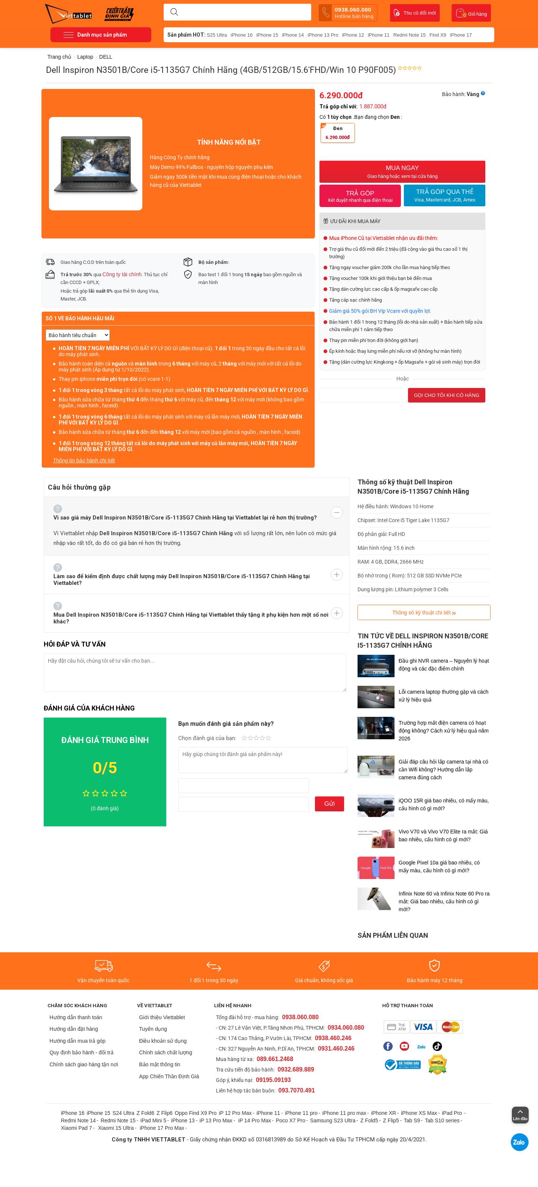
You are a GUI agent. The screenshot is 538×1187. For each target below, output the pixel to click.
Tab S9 (412, 1120)
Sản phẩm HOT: (186, 35)
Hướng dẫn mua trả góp (77, 1041)
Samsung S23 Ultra (332, 1120)
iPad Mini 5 (153, 1120)
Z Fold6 (145, 1113)
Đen (335, 132)
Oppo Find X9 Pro (196, 1113)
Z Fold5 (369, 1120)
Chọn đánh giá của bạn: (208, 738)
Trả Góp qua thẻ (444, 195)
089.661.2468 (275, 1059)
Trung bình (256, 738)
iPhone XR (383, 1113)
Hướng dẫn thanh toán (75, 1017)
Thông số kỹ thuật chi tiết (424, 613)
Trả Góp (360, 196)
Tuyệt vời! (268, 738)
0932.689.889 (296, 1069)
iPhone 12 (353, 35)
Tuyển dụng (153, 1029)
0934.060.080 (346, 1027)
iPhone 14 (293, 35)
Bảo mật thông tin (159, 1064)
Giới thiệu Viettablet (162, 1017)
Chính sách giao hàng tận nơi (83, 1064)
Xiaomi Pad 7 (76, 1128)
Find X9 (438, 35)
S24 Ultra (123, 1113)
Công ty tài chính (122, 274)
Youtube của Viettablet (404, 1046)
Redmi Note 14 (78, 1120)
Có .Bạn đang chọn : (361, 117)
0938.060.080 (347, 12)
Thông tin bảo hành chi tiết (84, 460)
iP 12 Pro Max (235, 1113)
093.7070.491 (296, 1090)
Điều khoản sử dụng (162, 1041)
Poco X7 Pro (290, 1120)
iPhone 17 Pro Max (162, 1128)
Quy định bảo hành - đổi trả (81, 1052)
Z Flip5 (391, 1120)
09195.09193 (273, 1080)
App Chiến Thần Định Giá (169, 1076)
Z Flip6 (165, 1113)
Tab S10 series (442, 1120)
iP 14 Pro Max (254, 1120)
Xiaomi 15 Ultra (116, 1128)
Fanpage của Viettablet (388, 1046)
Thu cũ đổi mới (415, 12)
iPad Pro (453, 1113)
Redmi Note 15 (409, 35)
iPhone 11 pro (301, 1113)
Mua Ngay (402, 171)
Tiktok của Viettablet (437, 1046)
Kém (244, 738)
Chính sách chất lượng (165, 1052)
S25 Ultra (217, 35)
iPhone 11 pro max (344, 1113)
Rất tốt (262, 738)
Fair (250, 738)
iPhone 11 (379, 35)
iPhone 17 (461, 35)
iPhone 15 (267, 35)
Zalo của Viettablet (421, 1046)
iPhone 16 (242, 35)
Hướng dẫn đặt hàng (73, 1029)
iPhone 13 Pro (322, 35)
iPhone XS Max (419, 1113)
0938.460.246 (333, 1038)
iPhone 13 (183, 1120)
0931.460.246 (336, 1048)
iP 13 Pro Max (216, 1120)
